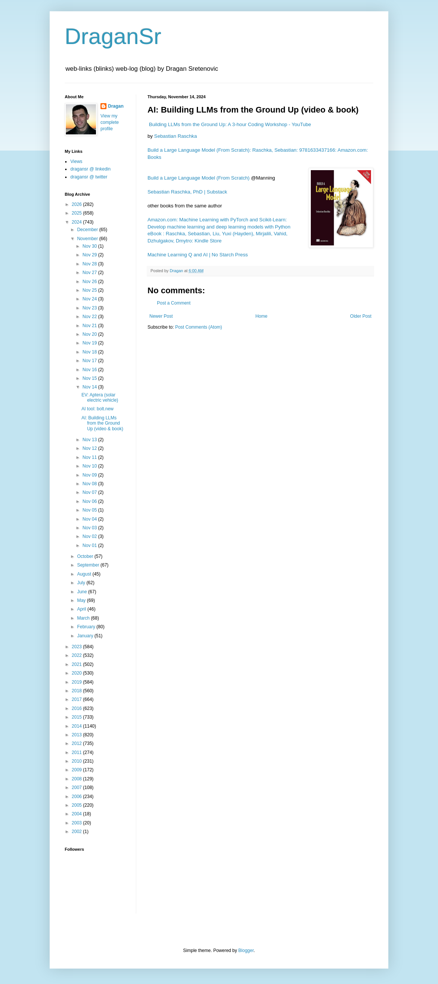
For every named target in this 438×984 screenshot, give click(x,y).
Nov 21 (90, 325)
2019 (77, 682)
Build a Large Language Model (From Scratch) (198, 178)
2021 (77, 664)
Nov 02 (90, 536)
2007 (77, 787)
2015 (77, 717)
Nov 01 (90, 545)
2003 (77, 823)
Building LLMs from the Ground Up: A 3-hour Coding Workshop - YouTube (230, 124)
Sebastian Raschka (175, 136)
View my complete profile (109, 122)
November (88, 238)
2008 (77, 778)
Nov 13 (90, 439)
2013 (77, 734)
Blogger (246, 950)
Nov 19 (90, 343)
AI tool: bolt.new (97, 408)
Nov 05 (90, 510)
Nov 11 (90, 457)
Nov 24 (90, 299)
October (85, 556)
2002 (77, 831)
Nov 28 (90, 264)
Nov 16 (90, 369)
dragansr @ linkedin (90, 169)
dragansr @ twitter (88, 177)
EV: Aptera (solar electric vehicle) (99, 397)
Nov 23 (90, 308)
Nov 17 (90, 360)
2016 (77, 708)
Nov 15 (90, 378)
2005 (77, 805)
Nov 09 (90, 475)
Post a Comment (173, 303)
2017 (77, 699)
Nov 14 (90, 387)
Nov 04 (90, 519)
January (85, 635)
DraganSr (113, 36)
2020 (77, 673)
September (88, 565)
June (82, 591)
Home (262, 316)
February (86, 626)
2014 (77, 726)
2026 (77, 204)
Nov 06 (90, 501)
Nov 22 (90, 316)
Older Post (360, 316)
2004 (77, 813)
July (82, 582)
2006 (77, 796)
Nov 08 (90, 483)
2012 (77, 743)
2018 (77, 690)
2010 (77, 761)
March (84, 618)
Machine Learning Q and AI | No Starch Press (198, 254)
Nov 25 (90, 290)
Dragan (115, 106)
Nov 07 (90, 492)
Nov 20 (90, 334)
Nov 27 (90, 272)
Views (76, 161)
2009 (77, 769)
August (85, 574)
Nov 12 (90, 448)
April (82, 609)
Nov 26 (90, 281)
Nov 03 (90, 527)
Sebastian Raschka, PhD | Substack (187, 192)
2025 (77, 213)
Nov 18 (90, 352)
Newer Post (161, 316)
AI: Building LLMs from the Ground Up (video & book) (102, 423)
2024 (77, 222)
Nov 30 (90, 246)
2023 (77, 646)
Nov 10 (90, 466)
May (82, 600)
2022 (77, 655)
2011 (77, 752)
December (88, 229)
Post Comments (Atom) (198, 327)
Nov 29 (90, 254)
